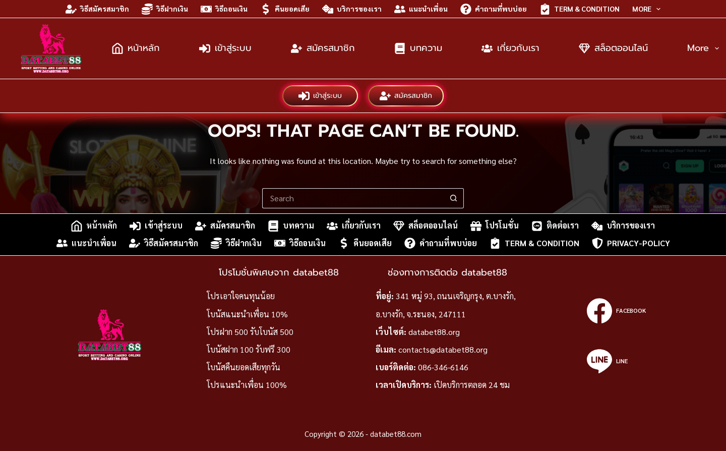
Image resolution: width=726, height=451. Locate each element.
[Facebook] (616, 310)
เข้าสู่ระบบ (225, 48)
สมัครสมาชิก (323, 48)
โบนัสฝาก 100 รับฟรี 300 (248, 349)
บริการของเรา (352, 9)
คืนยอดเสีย (285, 9)
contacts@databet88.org (443, 349)
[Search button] (454, 198)
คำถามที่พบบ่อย (493, 9)
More (648, 9)
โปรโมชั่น (494, 226)
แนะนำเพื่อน (421, 9)
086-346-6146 (443, 367)
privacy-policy (631, 243)
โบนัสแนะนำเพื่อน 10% (247, 314)
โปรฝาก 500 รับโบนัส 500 (250, 331)
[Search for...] (353, 198)
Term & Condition (579, 9)
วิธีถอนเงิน (224, 9)
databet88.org (434, 331)
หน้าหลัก (136, 48)
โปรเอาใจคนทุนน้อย (241, 296)
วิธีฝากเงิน (165, 9)
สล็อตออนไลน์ (613, 48)
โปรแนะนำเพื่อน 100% (247, 384)
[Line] (616, 361)
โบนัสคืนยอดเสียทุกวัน (243, 367)
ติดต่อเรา (555, 226)
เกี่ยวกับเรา (510, 48)
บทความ (418, 48)
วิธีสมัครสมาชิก (97, 9)
